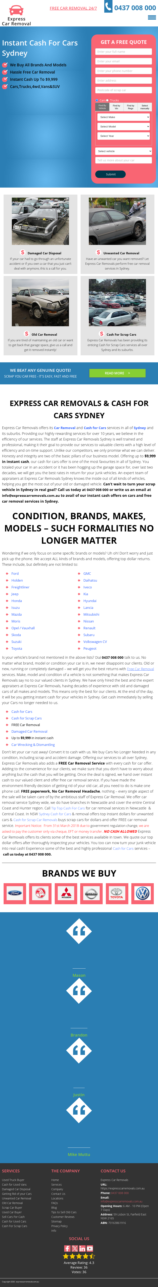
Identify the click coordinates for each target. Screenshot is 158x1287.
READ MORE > (117, 373)
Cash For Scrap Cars (14, 1226)
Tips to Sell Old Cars (64, 1212)
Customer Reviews (63, 1217)
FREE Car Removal (25, 724)
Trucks (112, 100)
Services (56, 1184)
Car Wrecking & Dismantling (33, 744)
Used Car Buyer (12, 1212)
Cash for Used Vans (14, 1184)
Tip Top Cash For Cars (68, 808)
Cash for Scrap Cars (26, 718)
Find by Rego (130, 107)
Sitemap (56, 1221)
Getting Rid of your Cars (17, 1194)
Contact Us (58, 1194)
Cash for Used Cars (14, 1221)
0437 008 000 (135, 7)
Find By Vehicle (102, 106)
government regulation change (113, 825)
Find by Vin (116, 107)
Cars (100, 100)
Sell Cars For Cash (13, 1217)
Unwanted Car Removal (16, 1198)
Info (53, 1230)
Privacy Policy (59, 1226)
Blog (54, 1207)
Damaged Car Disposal (16, 1189)
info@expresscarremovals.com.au (31, 495)
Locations (57, 1198)
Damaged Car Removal (29, 731)
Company (57, 1189)
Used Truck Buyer (13, 1180)
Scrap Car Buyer (12, 1207)
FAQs (54, 1203)
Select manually (144, 107)
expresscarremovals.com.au (27, 1281)
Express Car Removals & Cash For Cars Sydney (79, 408)
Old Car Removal (12, 1203)
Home (55, 1180)
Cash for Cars (21, 711)
